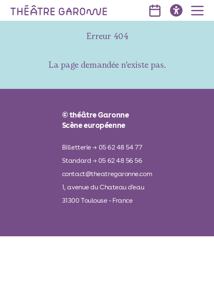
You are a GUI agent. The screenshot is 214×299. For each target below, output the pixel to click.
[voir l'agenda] (155, 10)
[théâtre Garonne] (58, 10)
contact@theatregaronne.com (107, 174)
